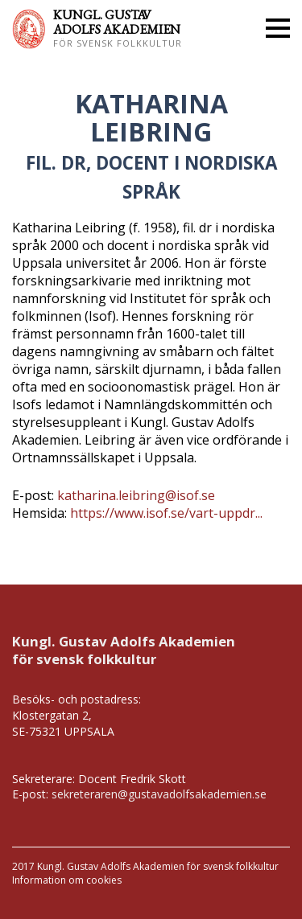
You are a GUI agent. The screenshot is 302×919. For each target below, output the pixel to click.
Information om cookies (67, 880)
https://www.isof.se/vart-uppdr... (166, 513)
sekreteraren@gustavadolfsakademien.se (159, 794)
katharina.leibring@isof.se (136, 495)
